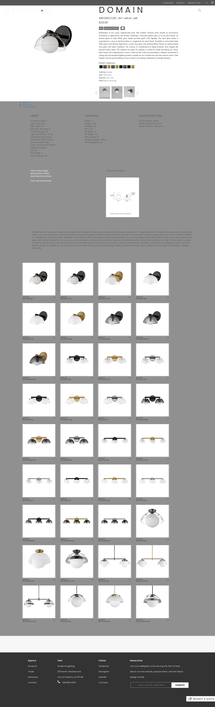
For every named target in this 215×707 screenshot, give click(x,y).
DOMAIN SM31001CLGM (66, 298)
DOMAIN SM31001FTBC (141, 298)
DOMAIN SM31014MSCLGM (143, 620)
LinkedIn (103, 677)
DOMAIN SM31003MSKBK (28, 540)
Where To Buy (194, 3)
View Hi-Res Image (39, 170)
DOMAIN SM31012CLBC (103, 580)
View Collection (29, 106)
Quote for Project (111, 28)
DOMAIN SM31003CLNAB (142, 459)
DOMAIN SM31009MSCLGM (67, 580)
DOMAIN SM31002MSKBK (142, 419)
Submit (180, 685)
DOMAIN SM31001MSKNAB (29, 378)
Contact (32, 682)
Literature (33, 677)
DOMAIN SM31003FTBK (65, 499)
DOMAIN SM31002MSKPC (66, 459)
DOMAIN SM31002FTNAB (66, 419)
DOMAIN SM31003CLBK (103, 459)
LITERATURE (168, 3)
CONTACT (180, 3)
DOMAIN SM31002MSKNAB (29, 459)
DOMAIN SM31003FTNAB (104, 499)
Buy (101, 28)
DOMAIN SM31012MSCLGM (29, 620)
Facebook (104, 666)
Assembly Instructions (40, 176)
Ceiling (130, 10)
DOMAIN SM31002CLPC (141, 378)
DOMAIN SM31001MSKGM (142, 338)
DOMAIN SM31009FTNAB (28, 580)
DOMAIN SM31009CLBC (141, 540)
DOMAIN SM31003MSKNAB (67, 540)
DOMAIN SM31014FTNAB (104, 620)
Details (26, 102)
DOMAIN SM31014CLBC (65, 620)
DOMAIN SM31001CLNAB (104, 298)
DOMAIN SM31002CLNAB (104, 378)
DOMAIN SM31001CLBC (27, 298)
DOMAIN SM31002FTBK (27, 419)
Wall (140, 10)
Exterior (160, 10)
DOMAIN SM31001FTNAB (66, 338)
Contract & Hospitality (182, 10)
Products (32, 666)
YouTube (103, 682)
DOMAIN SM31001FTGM (28, 338)
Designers (118, 10)
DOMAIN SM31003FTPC (141, 499)
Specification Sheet (39, 173)
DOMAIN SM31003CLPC (27, 499)
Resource (27, 104)
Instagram (104, 671)
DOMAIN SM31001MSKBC (104, 338)
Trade (31, 671)
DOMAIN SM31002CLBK (65, 378)
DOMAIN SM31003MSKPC (104, 540)
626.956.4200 (66, 682)
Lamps (148, 10)
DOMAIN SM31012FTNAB (142, 580)
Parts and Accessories (40, 180)
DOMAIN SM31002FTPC (103, 419)
